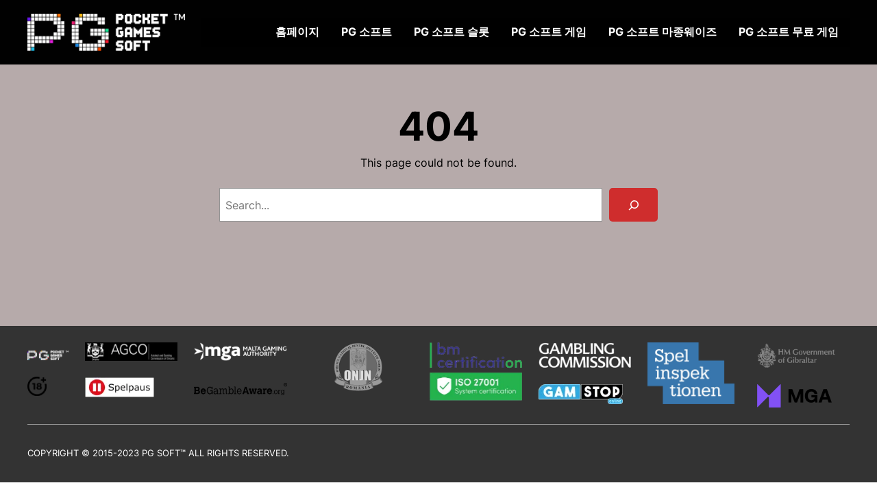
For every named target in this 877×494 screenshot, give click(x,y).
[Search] (633, 205)
